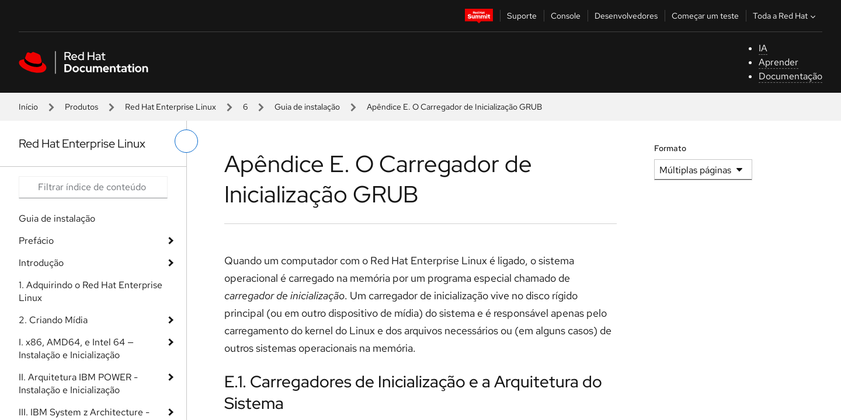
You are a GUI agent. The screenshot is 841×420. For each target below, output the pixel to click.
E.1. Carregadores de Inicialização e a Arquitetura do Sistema (413, 392)
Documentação (790, 76)
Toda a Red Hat (785, 15)
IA (763, 48)
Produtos (81, 107)
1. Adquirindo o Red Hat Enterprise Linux (90, 291)
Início (28, 107)
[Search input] (93, 187)
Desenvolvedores (626, 15)
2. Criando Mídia (53, 320)
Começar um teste (705, 15)
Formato (670, 148)
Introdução (41, 263)
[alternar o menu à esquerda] (186, 141)
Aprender (778, 62)
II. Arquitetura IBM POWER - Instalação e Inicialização (78, 383)
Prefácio (36, 241)
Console (566, 15)
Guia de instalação (307, 107)
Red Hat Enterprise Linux (170, 107)
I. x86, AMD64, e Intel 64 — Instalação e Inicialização (76, 348)
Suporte (522, 15)
